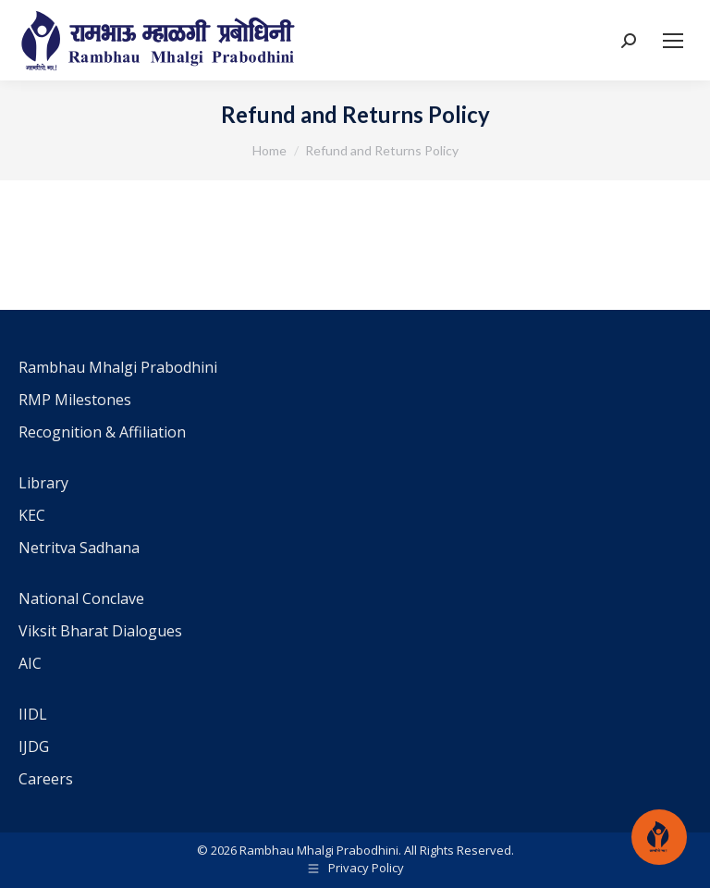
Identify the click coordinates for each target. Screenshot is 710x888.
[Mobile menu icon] (673, 40)
